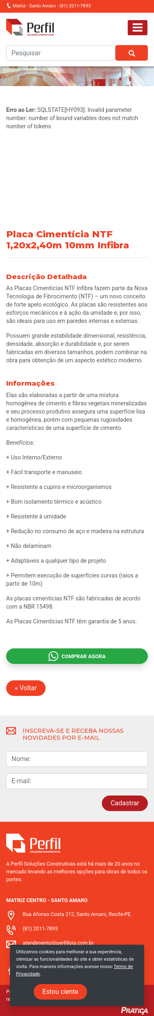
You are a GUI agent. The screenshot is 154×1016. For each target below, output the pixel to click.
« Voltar (26, 688)
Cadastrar (124, 803)
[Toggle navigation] (137, 28)
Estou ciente (60, 992)
